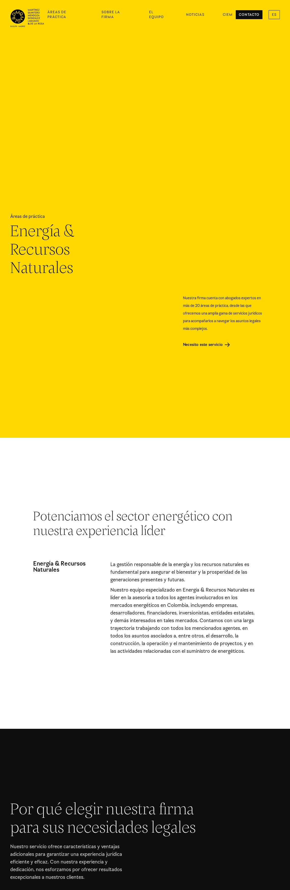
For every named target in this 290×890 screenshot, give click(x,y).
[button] (274, 14)
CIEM (228, 14)
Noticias (195, 14)
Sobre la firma (110, 14)
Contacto (249, 14)
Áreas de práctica (56, 14)
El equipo (156, 14)
